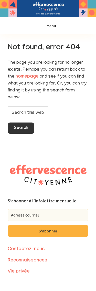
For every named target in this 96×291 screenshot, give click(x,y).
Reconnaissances (27, 261)
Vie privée (19, 272)
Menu (51, 25)
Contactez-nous (26, 249)
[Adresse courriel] (48, 215)
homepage (27, 77)
